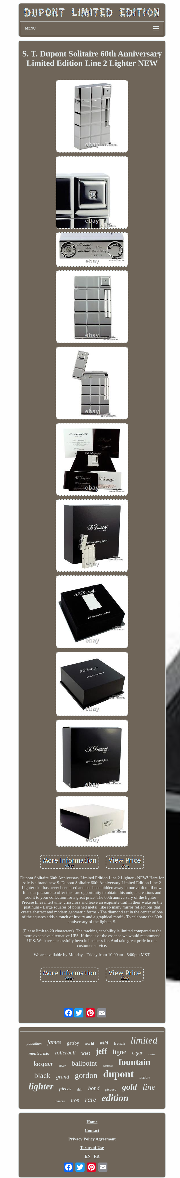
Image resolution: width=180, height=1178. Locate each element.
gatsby (73, 1043)
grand (62, 1077)
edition (115, 1098)
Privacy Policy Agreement (92, 1139)
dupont (118, 1074)
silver (62, 1065)
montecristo (39, 1053)
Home (92, 1122)
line (149, 1086)
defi (80, 1089)
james (54, 1042)
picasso (110, 1089)
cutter (152, 1054)
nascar (60, 1101)
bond (93, 1088)
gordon (86, 1075)
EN (88, 1156)
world (89, 1043)
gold (129, 1086)
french (119, 1043)
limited (144, 1040)
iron (75, 1100)
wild (104, 1043)
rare (90, 1099)
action (144, 1077)
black (42, 1075)
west (85, 1053)
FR (96, 1156)
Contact (92, 1130)
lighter (41, 1086)
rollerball (65, 1053)
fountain (135, 1062)
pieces (65, 1088)
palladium (34, 1043)
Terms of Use (92, 1147)
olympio (108, 1065)
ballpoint (84, 1063)
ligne (119, 1052)
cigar (137, 1053)
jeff (101, 1051)
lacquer (43, 1063)
